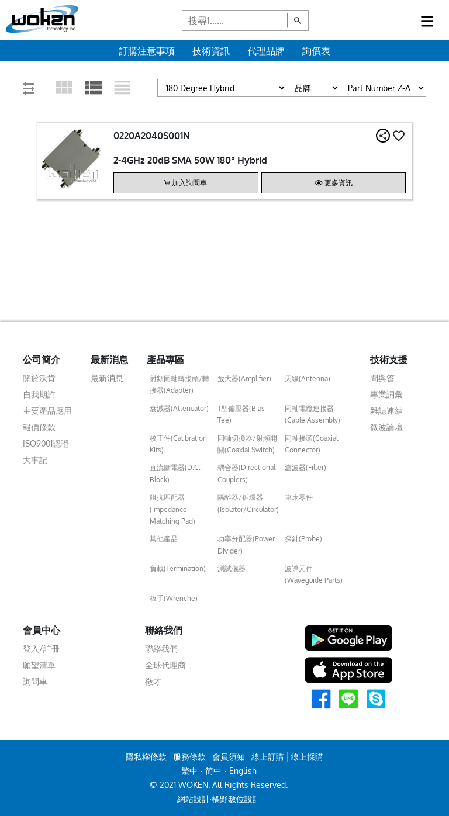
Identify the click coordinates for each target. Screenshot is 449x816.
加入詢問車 (185, 182)
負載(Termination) (178, 568)
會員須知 (228, 757)
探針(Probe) (303, 538)
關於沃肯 (39, 378)
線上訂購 (267, 757)
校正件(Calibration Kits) (178, 444)
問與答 (382, 378)
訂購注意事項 (147, 51)
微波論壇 (386, 427)
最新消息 (107, 378)
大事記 (35, 460)
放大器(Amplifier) (244, 378)
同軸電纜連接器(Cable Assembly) (312, 414)
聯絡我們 (161, 649)
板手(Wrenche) (174, 598)
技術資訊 (211, 51)
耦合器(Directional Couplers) (246, 473)
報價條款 (39, 427)
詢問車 (35, 681)
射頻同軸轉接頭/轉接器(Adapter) (179, 384)
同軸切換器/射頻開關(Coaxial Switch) (247, 444)
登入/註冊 (41, 649)
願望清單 (39, 665)
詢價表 (316, 51)
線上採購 (307, 757)
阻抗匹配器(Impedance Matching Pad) (172, 509)
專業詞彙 (386, 394)
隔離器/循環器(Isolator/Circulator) (248, 503)
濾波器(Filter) (305, 467)
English (243, 771)
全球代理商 (165, 665)
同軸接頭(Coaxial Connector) (311, 444)
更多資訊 (334, 182)
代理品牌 (266, 51)
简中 (213, 771)
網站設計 (193, 799)
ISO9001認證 (46, 443)
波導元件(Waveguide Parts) (314, 574)
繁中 (189, 771)
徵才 (153, 681)
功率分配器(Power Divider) (246, 544)
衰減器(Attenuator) (179, 408)
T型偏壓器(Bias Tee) (241, 414)
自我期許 (39, 394)
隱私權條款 (146, 757)
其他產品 (164, 538)
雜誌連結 (386, 411)
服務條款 (189, 757)
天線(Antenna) (307, 378)
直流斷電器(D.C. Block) (175, 473)
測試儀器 (231, 568)
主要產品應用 (47, 411)
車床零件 (299, 497)
